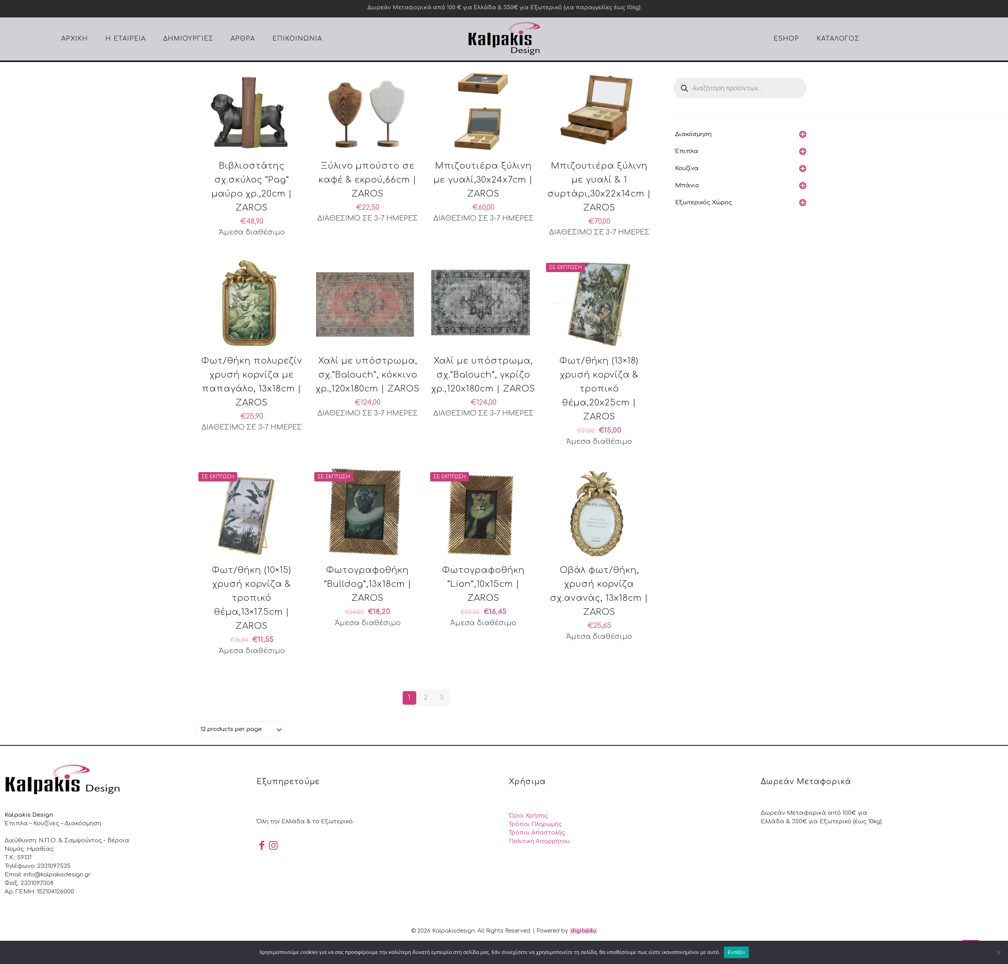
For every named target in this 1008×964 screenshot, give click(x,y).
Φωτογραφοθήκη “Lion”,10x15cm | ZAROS (483, 584)
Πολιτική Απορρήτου (539, 841)
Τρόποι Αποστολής (537, 832)
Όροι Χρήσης (528, 815)
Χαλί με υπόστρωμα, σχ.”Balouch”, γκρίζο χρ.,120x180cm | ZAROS (483, 374)
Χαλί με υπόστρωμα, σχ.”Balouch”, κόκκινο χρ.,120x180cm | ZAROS (368, 374)
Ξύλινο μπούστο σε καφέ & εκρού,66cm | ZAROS (368, 179)
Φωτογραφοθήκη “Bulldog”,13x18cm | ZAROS (368, 584)
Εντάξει (736, 952)
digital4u (583, 931)
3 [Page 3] (442, 697)
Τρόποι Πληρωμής (535, 824)
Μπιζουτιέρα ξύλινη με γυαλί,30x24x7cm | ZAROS (483, 179)
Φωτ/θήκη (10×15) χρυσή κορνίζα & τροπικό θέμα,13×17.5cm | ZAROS (251, 598)
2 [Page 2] (425, 697)
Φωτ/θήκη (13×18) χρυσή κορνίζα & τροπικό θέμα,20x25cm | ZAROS (599, 388)
